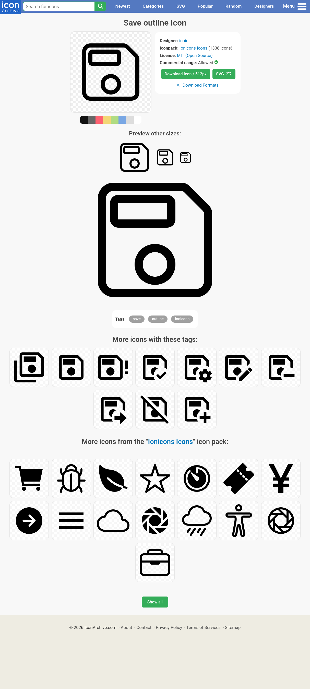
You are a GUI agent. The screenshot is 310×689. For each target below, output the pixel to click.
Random (233, 6)
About (126, 627)
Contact (143, 627)
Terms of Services (203, 627)
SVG (180, 6)
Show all (155, 602)
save (137, 319)
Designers (264, 6)
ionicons (182, 319)
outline (158, 319)
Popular (205, 6)
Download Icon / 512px (186, 74)
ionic (183, 40)
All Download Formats (198, 85)
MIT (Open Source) (195, 55)
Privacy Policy (169, 627)
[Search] (100, 6)
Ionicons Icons (193, 48)
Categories (153, 6)
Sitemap (233, 627)
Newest (122, 6)
